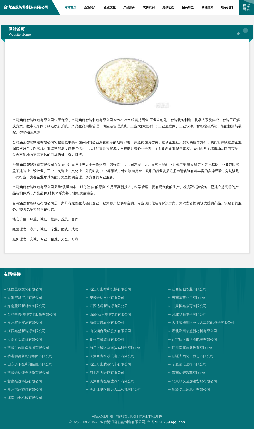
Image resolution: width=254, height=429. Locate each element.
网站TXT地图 (126, 416)
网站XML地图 (102, 416)
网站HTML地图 (151, 416)
